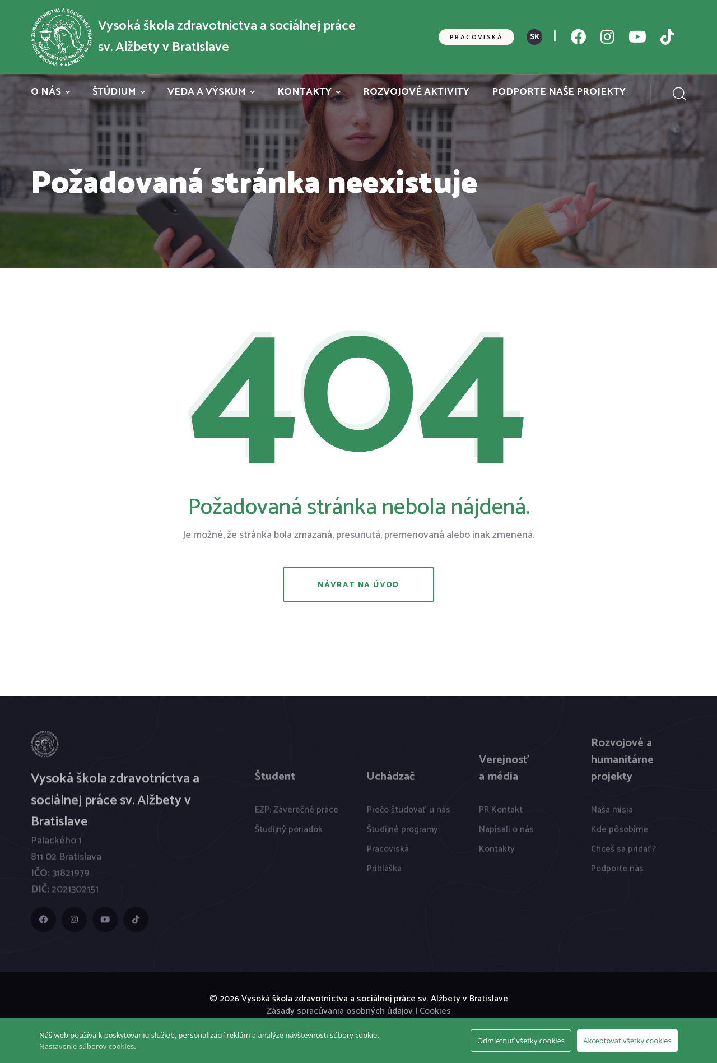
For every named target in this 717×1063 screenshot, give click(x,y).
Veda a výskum (206, 92)
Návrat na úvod (358, 585)
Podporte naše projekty (559, 92)
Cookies (435, 1011)
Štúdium (114, 92)
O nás (46, 92)
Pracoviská (476, 37)
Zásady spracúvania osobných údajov (340, 1011)
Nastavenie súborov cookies (86, 1046)
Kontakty (304, 92)
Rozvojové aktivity (416, 92)
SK (534, 37)
